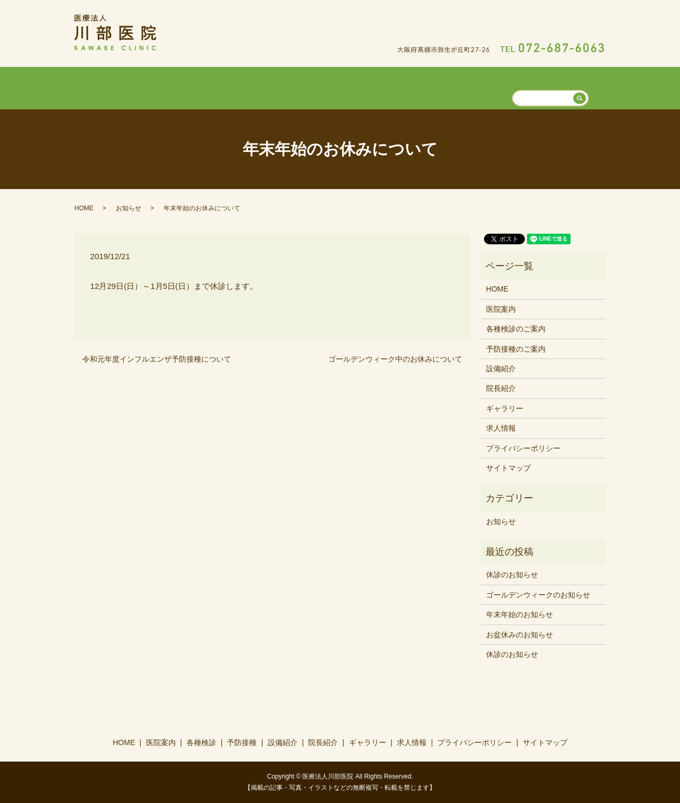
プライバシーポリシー (523, 447)
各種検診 (261, 86)
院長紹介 (404, 86)
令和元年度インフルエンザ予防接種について (156, 358)
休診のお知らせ (512, 574)
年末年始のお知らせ (519, 614)
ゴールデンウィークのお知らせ (538, 594)
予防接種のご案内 (516, 348)
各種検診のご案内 (516, 328)
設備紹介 (356, 86)
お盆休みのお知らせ (519, 633)
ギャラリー (455, 86)
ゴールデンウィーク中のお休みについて (395, 358)
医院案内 (213, 86)
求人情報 (507, 86)
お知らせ (128, 207)
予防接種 (309, 86)
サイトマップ (508, 467)
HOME (169, 86)
